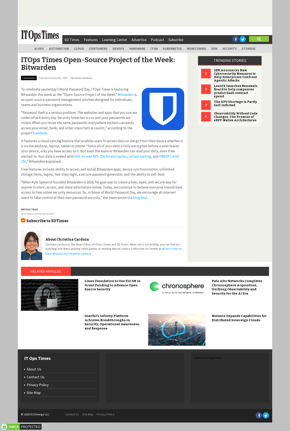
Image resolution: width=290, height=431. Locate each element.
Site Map (33, 392)
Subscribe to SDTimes (47, 221)
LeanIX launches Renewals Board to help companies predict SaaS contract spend (236, 91)
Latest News (28, 78)
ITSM (154, 49)
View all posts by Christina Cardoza (68, 254)
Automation (59, 49)
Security (229, 49)
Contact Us (36, 377)
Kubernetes (172, 49)
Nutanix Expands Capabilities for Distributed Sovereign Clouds (239, 318)
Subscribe (175, 39)
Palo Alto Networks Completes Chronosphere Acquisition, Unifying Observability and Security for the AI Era (237, 287)
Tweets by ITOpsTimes (208, 358)
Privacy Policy (38, 384)
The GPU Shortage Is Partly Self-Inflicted (235, 103)
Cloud (79, 49)
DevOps (118, 49)
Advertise (138, 39)
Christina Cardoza (81, 78)
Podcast (157, 39)
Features (91, 39)
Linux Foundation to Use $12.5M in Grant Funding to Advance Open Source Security (113, 285)
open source (27, 213)
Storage (249, 49)
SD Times (71, 39)
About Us (34, 369)
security (50, 213)
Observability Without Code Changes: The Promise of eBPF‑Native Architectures (236, 117)
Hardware (137, 49)
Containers (98, 49)
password (40, 213)
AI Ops (39, 49)
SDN (214, 49)
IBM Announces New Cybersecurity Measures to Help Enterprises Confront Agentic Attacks (235, 75)
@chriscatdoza (171, 249)
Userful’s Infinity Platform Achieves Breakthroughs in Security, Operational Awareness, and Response (112, 322)
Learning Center (114, 39)
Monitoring (196, 49)
